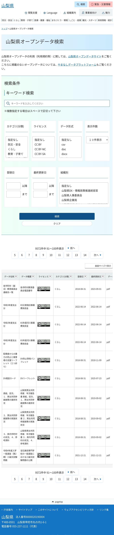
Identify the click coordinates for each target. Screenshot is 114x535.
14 (84, 249)
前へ (72, 242)
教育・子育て (17, 153)
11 (58, 249)
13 (75, 249)
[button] (101, 4)
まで (16, 194)
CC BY (43, 144)
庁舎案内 (8, 504)
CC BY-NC (43, 149)
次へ (96, 249)
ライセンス (40, 126)
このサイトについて (48, 504)
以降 (16, 186)
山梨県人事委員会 (84, 195)
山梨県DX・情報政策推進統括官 (84, 190)
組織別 (64, 172)
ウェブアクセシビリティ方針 (79, 504)
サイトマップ (25, 504)
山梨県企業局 (84, 200)
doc (70, 149)
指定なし (17, 139)
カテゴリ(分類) (15, 126)
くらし (17, 149)
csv (70, 144)
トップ (4, 28)
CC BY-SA (43, 153)
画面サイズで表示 (103, 259)
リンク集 (104, 504)
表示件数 (92, 126)
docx (70, 153)
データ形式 (67, 126)
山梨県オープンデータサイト (84, 56)
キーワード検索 (20, 93)
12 (67, 249)
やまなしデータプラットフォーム (77, 65)
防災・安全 (17, 144)
